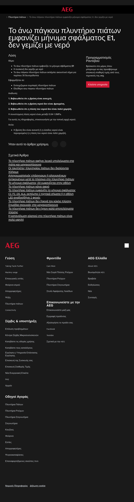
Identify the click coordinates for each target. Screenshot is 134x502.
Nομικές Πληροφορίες (16, 485)
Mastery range (11, 272)
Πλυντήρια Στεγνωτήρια (58, 285)
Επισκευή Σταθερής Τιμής (17, 366)
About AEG (92, 266)
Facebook (51, 329)
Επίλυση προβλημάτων (16, 329)
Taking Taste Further (14, 266)
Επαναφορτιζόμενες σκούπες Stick (21, 461)
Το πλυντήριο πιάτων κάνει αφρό (28, 186)
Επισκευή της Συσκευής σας (19, 360)
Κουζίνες (9, 429)
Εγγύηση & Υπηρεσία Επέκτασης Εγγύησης (21, 354)
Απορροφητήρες (13, 291)
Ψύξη (8, 297)
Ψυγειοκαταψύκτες (14, 454)
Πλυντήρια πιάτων (14, 303)
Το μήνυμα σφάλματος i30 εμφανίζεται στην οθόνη (39, 182)
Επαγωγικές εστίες (14, 278)
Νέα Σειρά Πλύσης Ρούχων (60, 272)
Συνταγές (92, 297)
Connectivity (10, 310)
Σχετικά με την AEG (56, 341)
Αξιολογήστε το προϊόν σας (60, 322)
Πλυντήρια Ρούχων (56, 278)
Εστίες (8, 442)
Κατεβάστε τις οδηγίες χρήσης (19, 341)
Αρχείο (8, 385)
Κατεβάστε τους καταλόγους (19, 347)
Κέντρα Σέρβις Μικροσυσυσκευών (21, 335)
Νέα (90, 291)
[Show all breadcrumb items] (4, 17)
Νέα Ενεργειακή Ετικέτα (16, 373)
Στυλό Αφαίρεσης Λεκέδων (60, 291)
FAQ (7, 379)
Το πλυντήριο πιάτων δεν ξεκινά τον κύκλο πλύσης (39, 201)
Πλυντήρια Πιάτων (14, 404)
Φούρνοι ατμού (12, 285)
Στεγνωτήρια (11, 423)
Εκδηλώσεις (94, 285)
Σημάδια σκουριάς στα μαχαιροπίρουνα (33, 204)
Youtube (50, 335)
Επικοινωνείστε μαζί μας (58, 310)
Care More (51, 266)
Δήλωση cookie (37, 485)
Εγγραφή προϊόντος (56, 316)
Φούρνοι (9, 436)
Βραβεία (92, 278)
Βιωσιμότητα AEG (96, 272)
